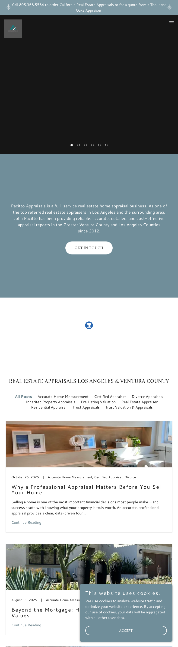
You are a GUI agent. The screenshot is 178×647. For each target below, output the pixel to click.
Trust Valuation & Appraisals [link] (129, 407)
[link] (13, 21)
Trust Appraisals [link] (86, 407)
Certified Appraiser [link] (110, 396)
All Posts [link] (23, 396)
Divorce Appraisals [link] (147, 396)
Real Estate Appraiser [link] (139, 401)
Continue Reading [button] (26, 522)
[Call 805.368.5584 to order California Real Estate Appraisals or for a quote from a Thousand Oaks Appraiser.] (89, 7)
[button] (171, 21)
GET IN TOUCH (89, 248)
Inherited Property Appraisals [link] (50, 401)
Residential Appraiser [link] (49, 407)
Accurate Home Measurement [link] (63, 396)
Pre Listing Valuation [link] (98, 401)
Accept (126, 630)
